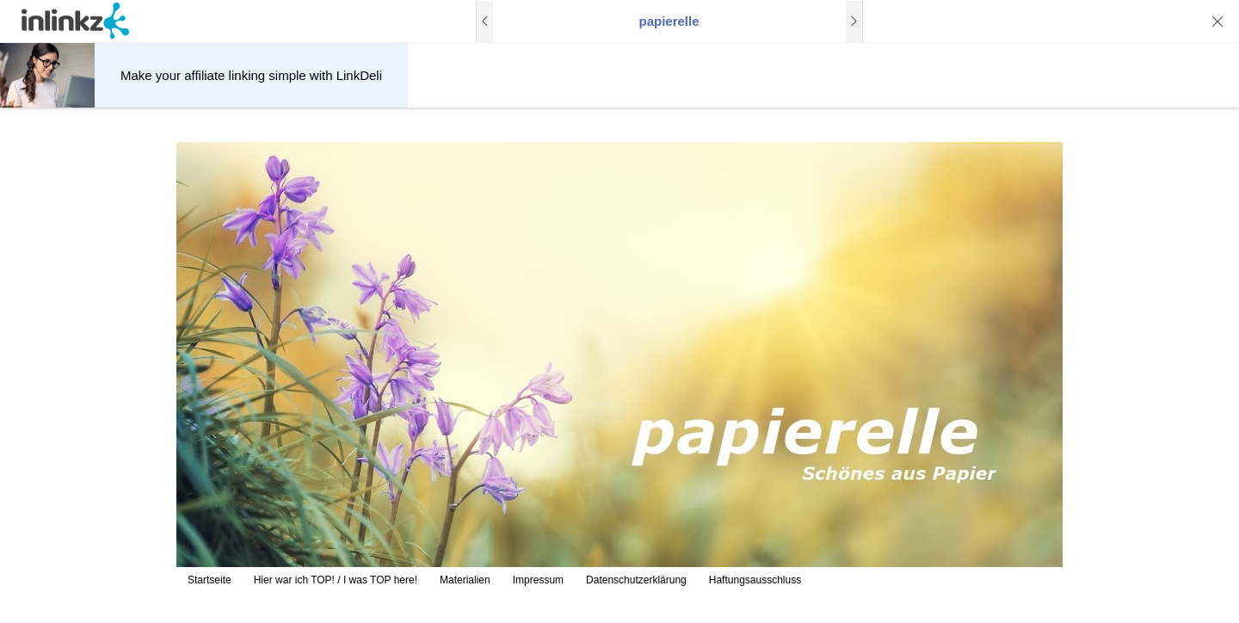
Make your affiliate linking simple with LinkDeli (251, 75)
